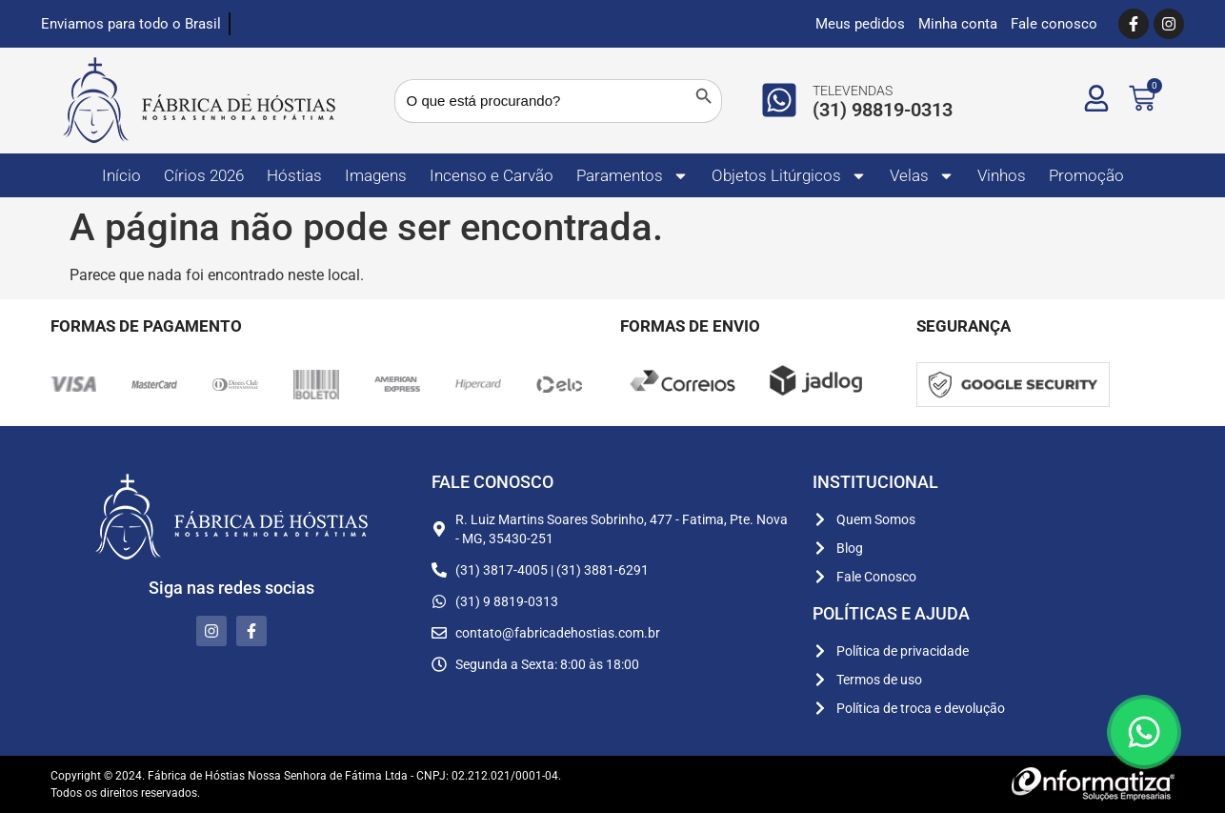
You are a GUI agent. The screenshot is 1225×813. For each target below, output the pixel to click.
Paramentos (632, 175)
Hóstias (294, 175)
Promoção (1086, 175)
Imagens (376, 175)
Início (121, 175)
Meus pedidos (860, 23)
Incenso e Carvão (491, 175)
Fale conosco (1054, 23)
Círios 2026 (204, 175)
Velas (922, 175)
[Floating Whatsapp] (1144, 732)
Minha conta (957, 23)
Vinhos (1001, 175)
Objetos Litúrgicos (789, 175)
